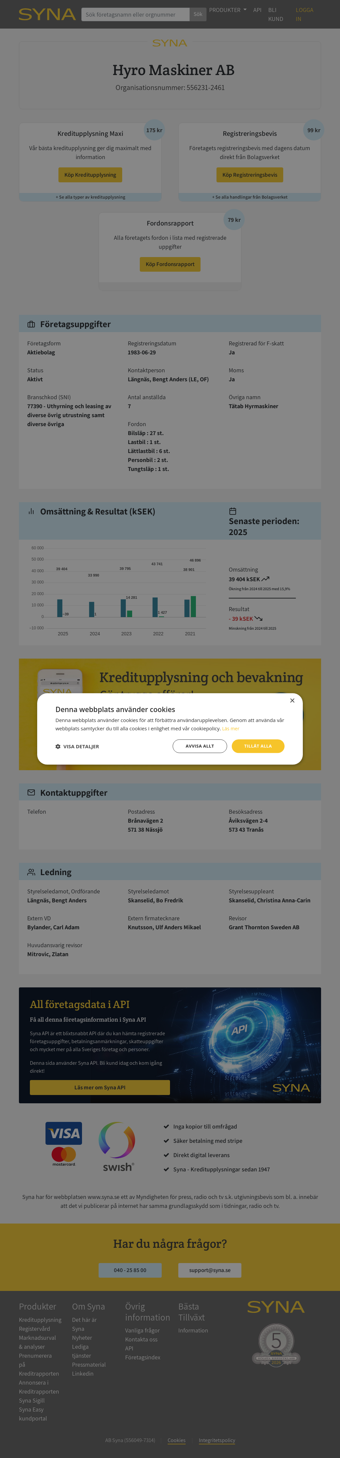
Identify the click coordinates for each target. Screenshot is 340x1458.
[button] (77, 746)
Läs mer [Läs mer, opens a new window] (231, 728)
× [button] (292, 700)
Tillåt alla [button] (257, 746)
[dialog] (170, 729)
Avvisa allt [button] (197, 746)
